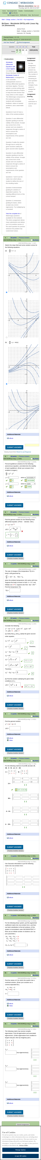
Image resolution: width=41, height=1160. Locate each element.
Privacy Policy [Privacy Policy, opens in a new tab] (23, 1153)
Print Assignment (24, 42)
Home (4, 11)
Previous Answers (24, 237)
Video (11, 740)
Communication (28, 11)
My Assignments (12, 11)
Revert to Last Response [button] (24, 452)
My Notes (36, 240)
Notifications (23, 15)
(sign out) (36, 6)
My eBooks (14, 13)
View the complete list (13, 213)
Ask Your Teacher (9, 42)
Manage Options (20, 1157)
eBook (11, 438)
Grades (20, 11)
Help (29, 15)
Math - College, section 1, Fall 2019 (12, 19)
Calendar (5, 13)
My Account (35, 15)
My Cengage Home (13, 15)
